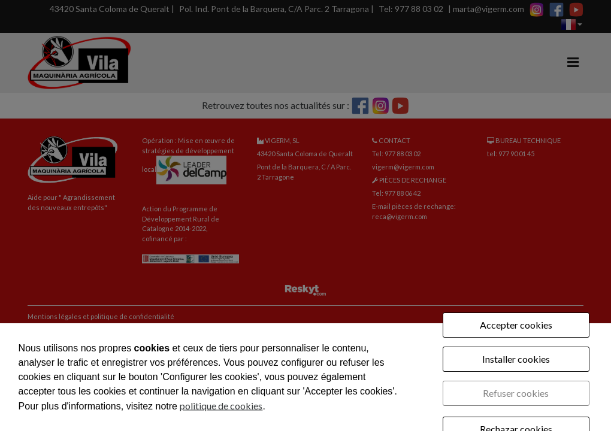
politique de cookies (221, 405)
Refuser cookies (516, 393)
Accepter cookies (516, 324)
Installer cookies (516, 359)
